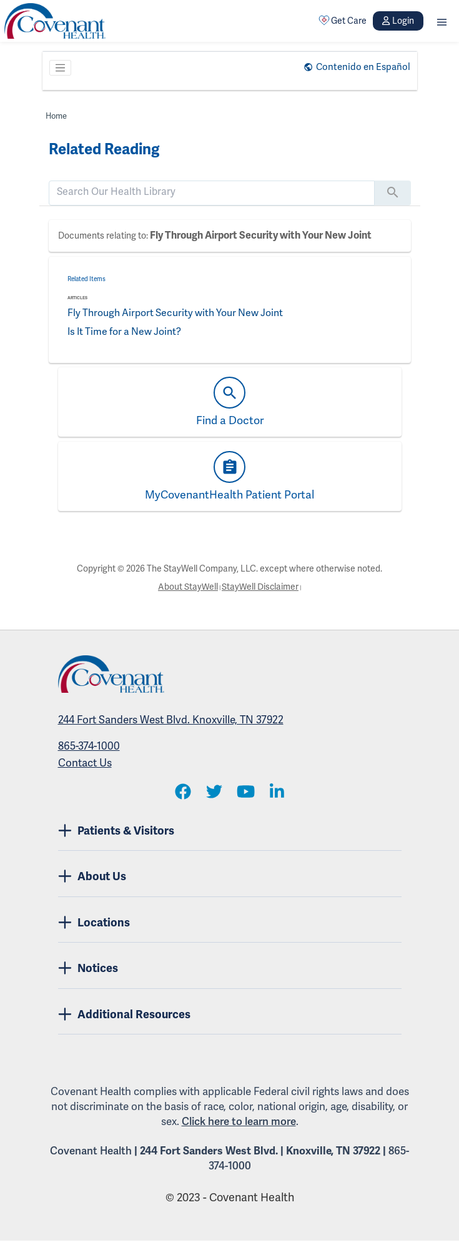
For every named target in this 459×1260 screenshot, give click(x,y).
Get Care (342, 20)
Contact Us (85, 763)
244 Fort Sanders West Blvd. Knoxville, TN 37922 (171, 720)
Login (397, 21)
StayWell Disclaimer (260, 587)
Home (56, 116)
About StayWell (188, 587)
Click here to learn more (239, 1121)
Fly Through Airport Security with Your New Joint (260, 235)
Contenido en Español (363, 66)
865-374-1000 (89, 746)
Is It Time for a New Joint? (126, 331)
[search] (212, 191)
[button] (442, 21)
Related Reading (104, 149)
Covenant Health (91, 1151)
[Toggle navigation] (60, 68)
